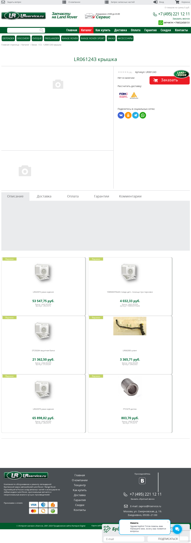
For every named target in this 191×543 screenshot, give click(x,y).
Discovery (23, 38)
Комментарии (130, 196)
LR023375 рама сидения (43, 409)
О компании (71, 2)
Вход (158, 2)
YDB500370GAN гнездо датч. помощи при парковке (130, 292)
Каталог (86, 30)
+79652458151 (182, 22)
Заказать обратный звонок (143, 499)
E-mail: (145, 506)
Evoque (37, 38)
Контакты (181, 30)
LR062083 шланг (130, 350)
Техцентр (80, 485)
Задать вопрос (11, 2)
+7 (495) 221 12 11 (174, 14)
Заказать (169, 80)
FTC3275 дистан (130, 409)
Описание (15, 196)
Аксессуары (125, 38)
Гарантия (150, 30)
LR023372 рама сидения (43, 292)
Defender (8, 38)
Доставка (120, 30)
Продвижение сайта (62, 525)
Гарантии (101, 196)
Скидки (166, 30)
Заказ (111, 38)
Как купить (103, 30)
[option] (57, 83)
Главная (71, 30)
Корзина (182, 2)
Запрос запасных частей (120, 2)
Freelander (52, 38)
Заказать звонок (181, 18)
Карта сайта (97, 525)
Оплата (135, 30)
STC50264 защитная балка (43, 350)
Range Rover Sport (93, 38)
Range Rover (70, 38)
